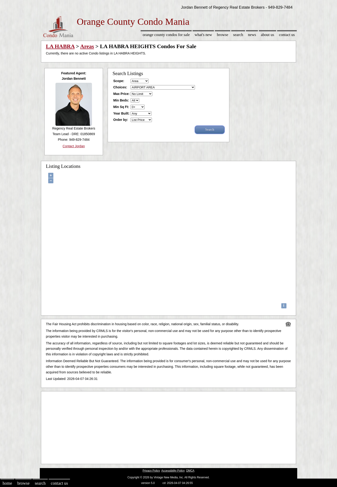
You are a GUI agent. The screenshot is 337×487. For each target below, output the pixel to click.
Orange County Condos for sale (166, 34)
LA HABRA (60, 46)
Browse (222, 34)
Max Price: (121, 94)
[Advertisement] (168, 426)
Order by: (120, 120)
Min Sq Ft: (121, 107)
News (252, 34)
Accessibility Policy (173, 470)
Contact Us (287, 34)
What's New (203, 34)
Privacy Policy (151, 470)
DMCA (190, 470)
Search (238, 34)
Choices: (120, 87)
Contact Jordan (74, 146)
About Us (267, 34)
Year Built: (121, 113)
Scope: (118, 81)
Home (7, 483)
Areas (87, 46)
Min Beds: (121, 100)
